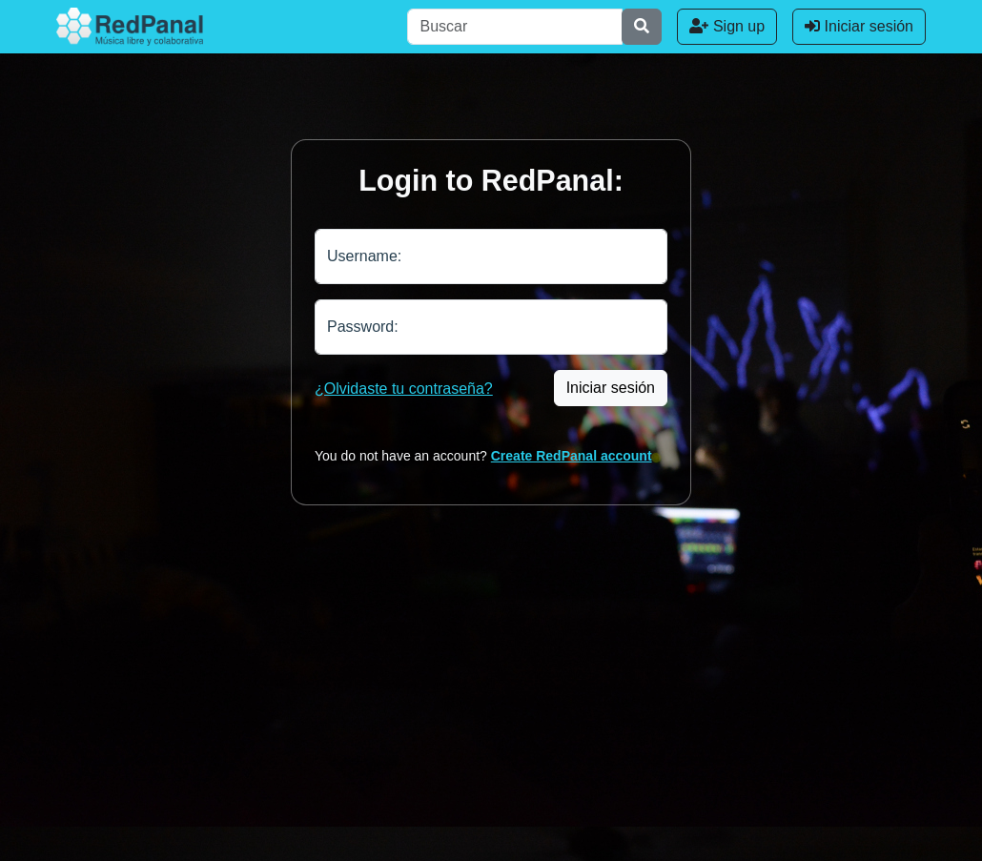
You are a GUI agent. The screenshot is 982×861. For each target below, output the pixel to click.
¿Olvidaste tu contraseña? (404, 388)
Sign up (727, 26)
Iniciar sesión (859, 26)
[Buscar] (515, 27)
